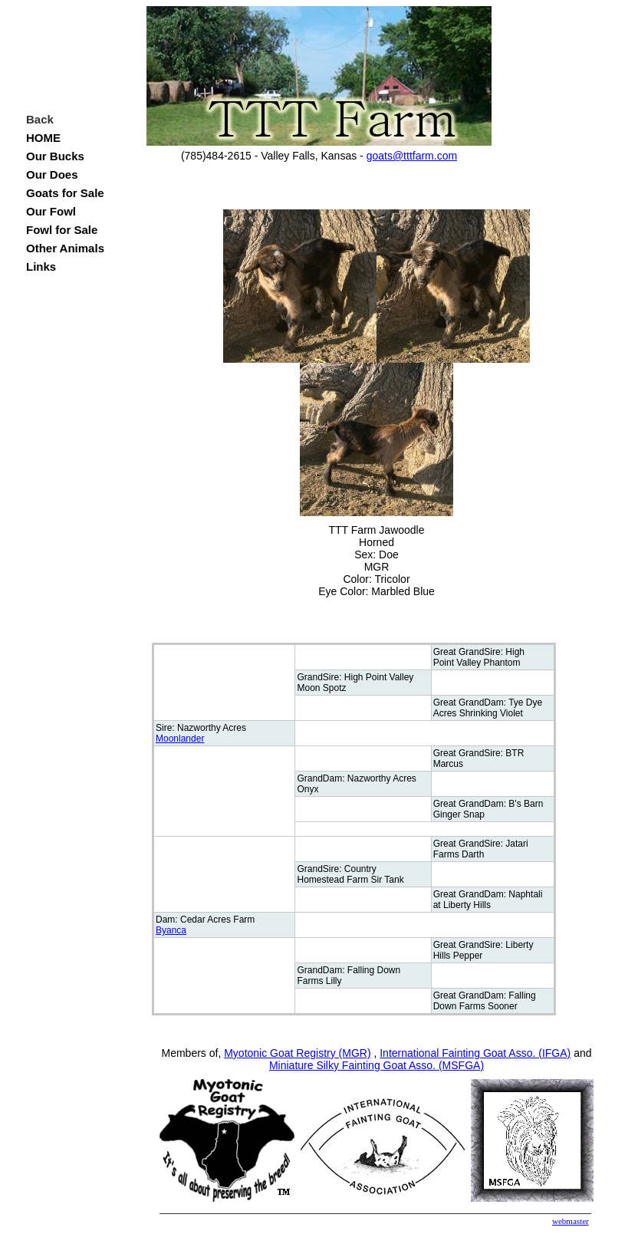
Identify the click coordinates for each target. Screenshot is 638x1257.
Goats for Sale (65, 192)
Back (40, 119)
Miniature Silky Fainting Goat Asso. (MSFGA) (376, 1065)
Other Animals (65, 248)
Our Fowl (51, 211)
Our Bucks (55, 156)
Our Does (52, 174)
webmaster (570, 1221)
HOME (43, 137)
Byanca (171, 930)
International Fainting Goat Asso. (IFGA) (475, 1053)
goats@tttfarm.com (412, 156)
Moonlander (180, 738)
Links (41, 266)
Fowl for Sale (61, 229)
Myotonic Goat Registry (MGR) (297, 1053)
